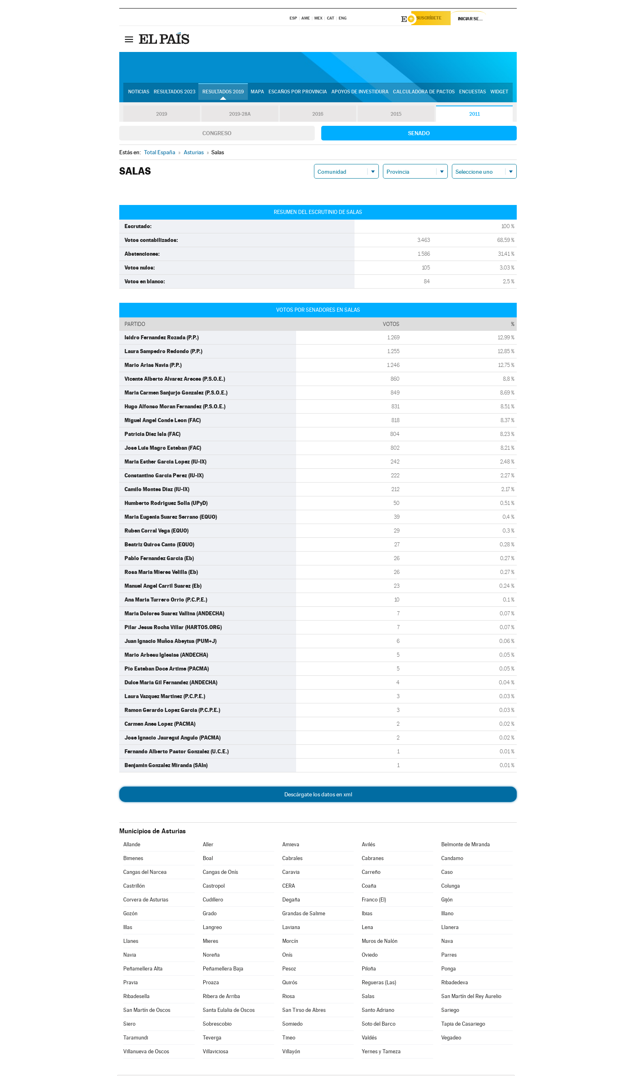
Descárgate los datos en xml (318, 795)
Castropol (214, 887)
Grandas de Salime (303, 915)
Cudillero (213, 901)
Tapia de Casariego (463, 1025)
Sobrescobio (217, 1025)
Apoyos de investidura (360, 94)
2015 (396, 115)
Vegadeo (451, 1039)
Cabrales (292, 859)
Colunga (450, 887)
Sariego (450, 1011)
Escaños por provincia (298, 94)
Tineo (288, 1039)
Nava (447, 942)
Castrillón (134, 887)
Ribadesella (136, 997)
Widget (499, 94)
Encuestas (472, 94)
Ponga (448, 970)
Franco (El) (374, 901)
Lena (367, 928)
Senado (419, 134)
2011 (474, 115)
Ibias (367, 915)
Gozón (130, 915)
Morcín (290, 942)
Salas (368, 997)
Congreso (217, 134)
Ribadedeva (454, 984)
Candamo (452, 859)
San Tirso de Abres (304, 1011)
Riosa (288, 997)
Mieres (210, 942)
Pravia (130, 984)
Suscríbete (434, 19)
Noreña (211, 956)
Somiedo (292, 1025)
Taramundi (135, 1039)
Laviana (291, 928)
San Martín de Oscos (146, 1011)
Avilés (368, 846)
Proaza (211, 984)
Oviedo (370, 956)
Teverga (212, 1039)
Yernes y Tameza (381, 1053)
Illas (127, 928)
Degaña (291, 901)
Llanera (450, 928)
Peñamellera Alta (143, 970)
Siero (129, 1025)
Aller (208, 846)
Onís (287, 956)
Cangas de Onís (220, 873)
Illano (447, 915)
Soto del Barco (378, 1025)
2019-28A (240, 115)
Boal (208, 859)
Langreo (212, 928)
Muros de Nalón (380, 942)
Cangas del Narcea (145, 873)
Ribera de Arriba (221, 997)
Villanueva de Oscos (146, 1053)
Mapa (257, 94)
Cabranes (373, 859)
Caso (447, 873)
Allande (131, 846)
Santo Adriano (378, 1011)
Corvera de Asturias (145, 901)
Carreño (371, 873)
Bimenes (133, 859)
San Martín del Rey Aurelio (471, 997)
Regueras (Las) (379, 984)
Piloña (369, 970)
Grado (210, 915)
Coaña (369, 887)
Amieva (290, 846)
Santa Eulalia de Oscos (229, 1011)
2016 (318, 115)
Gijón (447, 901)
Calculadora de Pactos (424, 94)
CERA (288, 887)
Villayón (291, 1053)
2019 (161, 115)
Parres (449, 956)
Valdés (369, 1039)
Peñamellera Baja (223, 970)
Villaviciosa (215, 1053)
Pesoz (289, 970)
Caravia (291, 873)
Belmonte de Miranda (465, 846)
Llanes (130, 942)
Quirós (289, 984)
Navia (129, 956)
